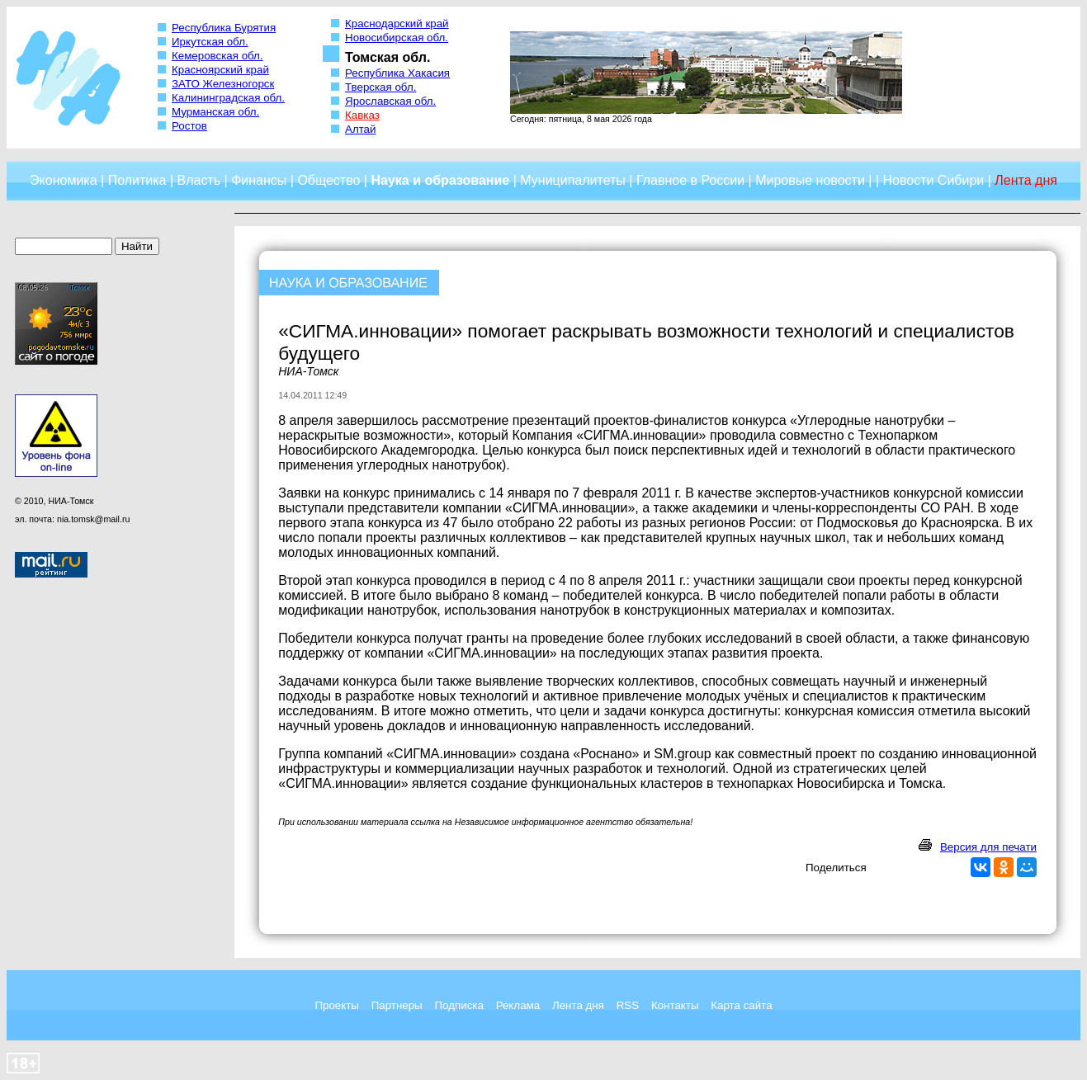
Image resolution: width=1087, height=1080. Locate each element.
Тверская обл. (380, 87)
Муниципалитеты (573, 180)
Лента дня (578, 1005)
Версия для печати (988, 847)
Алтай (360, 129)
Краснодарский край (397, 23)
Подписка (459, 1005)
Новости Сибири (933, 180)
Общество (328, 180)
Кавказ (362, 115)
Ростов (189, 126)
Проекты (336, 1005)
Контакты (675, 1005)
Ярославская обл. (390, 101)
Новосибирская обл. (396, 37)
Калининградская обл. (228, 98)
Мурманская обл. (215, 112)
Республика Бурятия (224, 27)
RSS (628, 1005)
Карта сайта (741, 1005)
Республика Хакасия (397, 73)
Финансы (258, 180)
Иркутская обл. (210, 41)
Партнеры (397, 1005)
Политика (137, 180)
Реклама (518, 1005)
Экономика (63, 180)
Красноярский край (220, 70)
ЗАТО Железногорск (223, 84)
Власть (199, 180)
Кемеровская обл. (217, 56)
